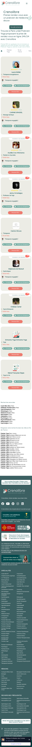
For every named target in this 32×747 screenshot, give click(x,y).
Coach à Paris (4, 710)
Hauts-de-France (5, 680)
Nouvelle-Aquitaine (21, 684)
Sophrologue (4, 657)
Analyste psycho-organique (8, 575)
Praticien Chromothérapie (7, 622)
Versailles (10, 449)
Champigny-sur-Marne (14, 459)
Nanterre (10, 442)
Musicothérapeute (21, 611)
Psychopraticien (5, 648)
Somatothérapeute (21, 655)
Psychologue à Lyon (21, 710)
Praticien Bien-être (6, 619)
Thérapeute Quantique (7, 663)
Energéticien (20, 593)
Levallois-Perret (11, 468)
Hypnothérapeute (5, 605)
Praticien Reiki (4, 635)
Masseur (3, 611)
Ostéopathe (4, 617)
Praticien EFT (20, 622)
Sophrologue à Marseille (23, 698)
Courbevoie (10, 456)
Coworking (19, 589)
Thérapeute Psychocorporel (23, 661)
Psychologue (4, 646)
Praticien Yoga (9, 51)
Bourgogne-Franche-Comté (23, 671)
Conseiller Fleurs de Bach (23, 586)
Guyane (18, 678)
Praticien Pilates (5, 633)
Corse (2, 676)
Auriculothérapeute (21, 577)
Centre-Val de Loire (21, 674)
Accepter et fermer (16, 744)
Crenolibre (4, 498)
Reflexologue (4, 650)
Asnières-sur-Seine (12, 447)
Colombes (10, 450)
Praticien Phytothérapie (22, 631)
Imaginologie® (20, 605)
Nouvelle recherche (16, 27)
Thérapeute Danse (5, 659)
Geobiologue (4, 601)
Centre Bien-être (21, 580)
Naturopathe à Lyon (6, 700)
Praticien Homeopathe (22, 624)
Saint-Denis (10, 437)
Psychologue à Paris (6, 698)
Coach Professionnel (6, 584)
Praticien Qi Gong (21, 633)
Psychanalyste (20, 644)
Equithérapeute (5, 597)
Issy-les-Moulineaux (13, 464)
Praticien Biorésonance (22, 619)
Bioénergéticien (5, 580)
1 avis (20, 190)
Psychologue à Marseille (7, 708)
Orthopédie (19, 615)
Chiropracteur (4, 582)
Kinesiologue (20, 607)
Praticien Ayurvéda (21, 617)
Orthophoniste (5, 615)
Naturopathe (20, 613)
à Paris (7, 406)
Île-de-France (20, 51)
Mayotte (19, 682)
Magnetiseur (20, 609)
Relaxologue (20, 650)
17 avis (20, 69)
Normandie (4, 684)
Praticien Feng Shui (6, 624)
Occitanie (3, 686)
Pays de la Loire (20, 686)
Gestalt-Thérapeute (21, 601)
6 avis (20, 150)
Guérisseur (19, 603)
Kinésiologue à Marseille (7, 712)
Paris (30, 51)
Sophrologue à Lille (6, 704)
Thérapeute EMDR (21, 659)
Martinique (4, 682)
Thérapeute (19, 657)
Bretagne (3, 674)
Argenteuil (10, 438)
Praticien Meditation (22, 628)
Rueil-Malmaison (12, 457)
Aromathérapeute (21, 575)
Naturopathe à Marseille (23, 706)
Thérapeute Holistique (6, 661)
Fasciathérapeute (21, 599)
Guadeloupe (4, 678)
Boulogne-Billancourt (13, 435)
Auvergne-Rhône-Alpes (7, 671)
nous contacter (17, 735)
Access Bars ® (4, 573)
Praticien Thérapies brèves (23, 637)
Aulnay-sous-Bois (12, 454)
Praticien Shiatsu (21, 635)
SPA (2, 653)
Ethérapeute (20, 597)
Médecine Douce (5, 613)
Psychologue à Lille (21, 704)
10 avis (20, 110)
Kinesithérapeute (5, 609)
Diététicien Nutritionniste (23, 591)
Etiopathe (3, 599)
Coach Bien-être (21, 582)
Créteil (9, 445)
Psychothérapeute (21, 648)
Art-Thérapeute (5, 577)
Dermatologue (4, 591)
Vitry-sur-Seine (11, 444)
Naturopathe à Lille (21, 708)
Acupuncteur (20, 573)
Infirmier (3, 607)
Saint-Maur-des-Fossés (14, 461)
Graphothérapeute (6, 603)
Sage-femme (20, 653)
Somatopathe (4, 655)
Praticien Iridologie (6, 626)
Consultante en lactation (7, 589)
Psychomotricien (21, 646)
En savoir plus (10, 740)
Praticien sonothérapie (6, 644)
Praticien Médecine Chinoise (8, 631)
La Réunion (19, 680)
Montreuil (10, 440)
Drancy (9, 463)
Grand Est (19, 676)
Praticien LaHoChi (21, 626)
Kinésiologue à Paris (6, 706)
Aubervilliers (10, 452)
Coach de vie (20, 584)
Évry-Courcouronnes (13, 466)
